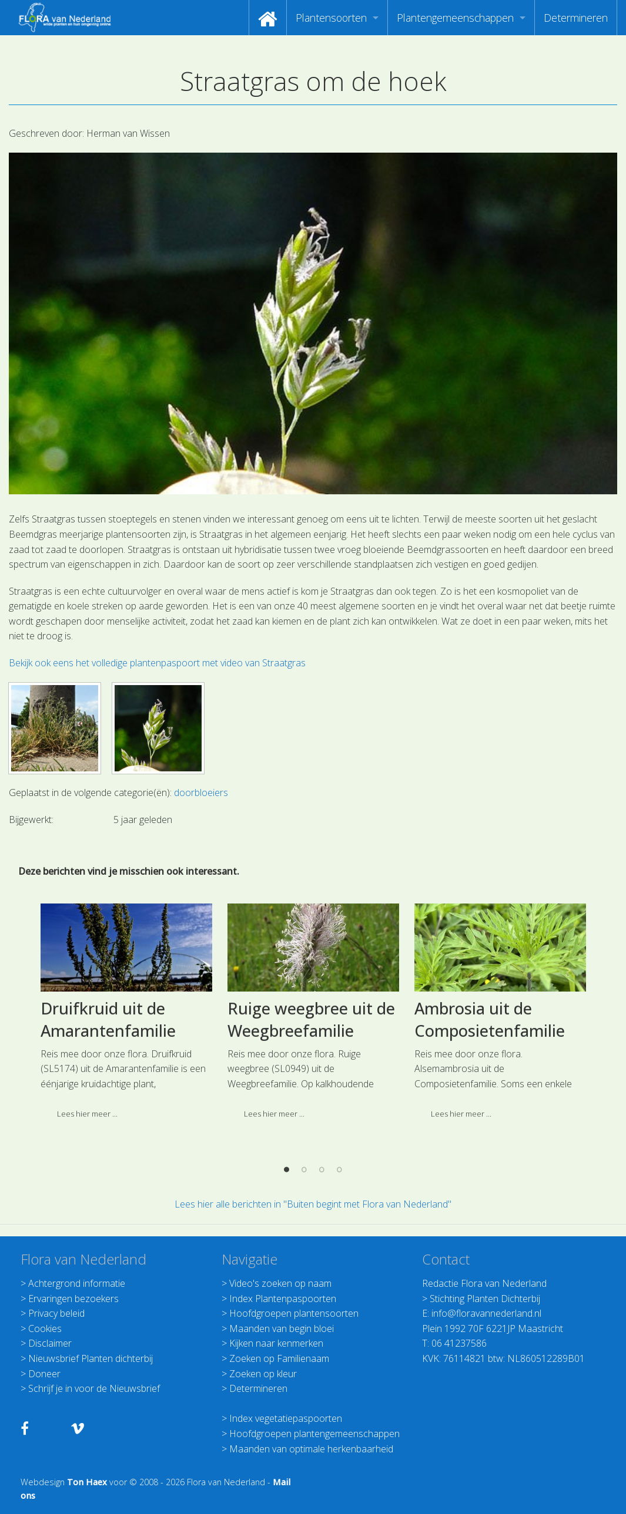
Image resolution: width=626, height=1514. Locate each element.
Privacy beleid (56, 1313)
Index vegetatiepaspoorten (285, 1418)
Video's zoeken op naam (280, 1283)
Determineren (576, 18)
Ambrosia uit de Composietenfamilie (489, 1043)
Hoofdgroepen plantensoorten (294, 1313)
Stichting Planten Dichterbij (485, 1298)
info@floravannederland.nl (486, 1313)
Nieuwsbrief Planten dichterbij (90, 1358)
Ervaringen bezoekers (73, 1298)
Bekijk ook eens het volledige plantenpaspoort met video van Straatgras (157, 662)
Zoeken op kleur (263, 1373)
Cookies (45, 1328)
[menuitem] (267, 17)
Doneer (44, 1373)
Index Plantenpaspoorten (282, 1298)
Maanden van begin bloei (281, 1328)
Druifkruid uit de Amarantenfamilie (108, 1043)
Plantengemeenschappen (455, 18)
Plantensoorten (331, 18)
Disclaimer (50, 1343)
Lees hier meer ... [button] (87, 1137)
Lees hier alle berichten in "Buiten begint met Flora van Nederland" (313, 1204)
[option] (126, 1039)
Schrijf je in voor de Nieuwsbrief (94, 1388)
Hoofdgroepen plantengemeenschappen (314, 1433)
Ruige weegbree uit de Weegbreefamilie (311, 1043)
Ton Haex (87, 1482)
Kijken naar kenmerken (276, 1343)
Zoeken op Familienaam (279, 1358)
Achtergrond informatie (76, 1283)
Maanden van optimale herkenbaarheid (311, 1448)
